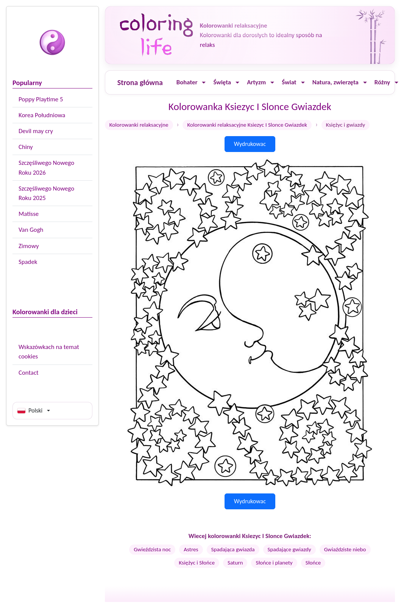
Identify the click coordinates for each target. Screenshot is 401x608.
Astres (191, 549)
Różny (382, 82)
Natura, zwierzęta (335, 82)
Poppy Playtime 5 (41, 99)
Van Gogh (31, 230)
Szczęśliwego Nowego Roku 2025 (46, 193)
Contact (29, 373)
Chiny (26, 147)
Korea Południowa (42, 115)
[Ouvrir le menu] (203, 83)
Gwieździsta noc (152, 549)
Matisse (29, 214)
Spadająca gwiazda (233, 549)
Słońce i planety (274, 562)
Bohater (187, 82)
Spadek (28, 262)
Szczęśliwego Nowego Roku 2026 (46, 167)
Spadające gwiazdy (289, 549)
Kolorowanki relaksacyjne (139, 124)
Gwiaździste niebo (345, 549)
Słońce (313, 562)
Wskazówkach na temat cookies (49, 351)
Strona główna (140, 82)
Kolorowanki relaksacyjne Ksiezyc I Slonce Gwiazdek (247, 124)
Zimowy (29, 246)
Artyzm (256, 82)
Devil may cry (36, 131)
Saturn (235, 562)
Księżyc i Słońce (197, 562)
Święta (222, 82)
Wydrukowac (250, 143)
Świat (289, 82)
